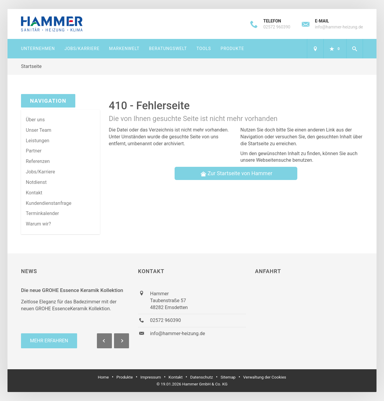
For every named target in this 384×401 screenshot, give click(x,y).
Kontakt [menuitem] (34, 193)
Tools (203, 48)
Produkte (232, 48)
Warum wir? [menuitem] (38, 224)
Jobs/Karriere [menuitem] (40, 172)
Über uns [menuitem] (35, 119)
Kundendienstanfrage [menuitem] (48, 203)
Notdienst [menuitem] (36, 182)
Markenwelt (124, 48)
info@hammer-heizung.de (339, 27)
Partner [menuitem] (34, 151)
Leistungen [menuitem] (37, 140)
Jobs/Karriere (82, 48)
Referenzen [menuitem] (38, 161)
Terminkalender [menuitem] (42, 213)
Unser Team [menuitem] (38, 130)
